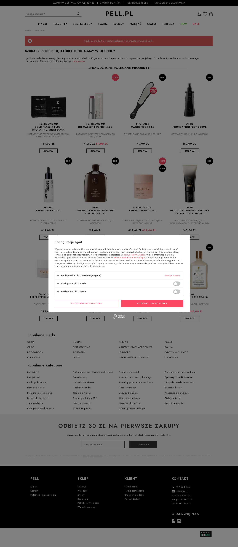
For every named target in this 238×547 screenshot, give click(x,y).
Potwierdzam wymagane (86, 303)
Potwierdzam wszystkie (152, 303)
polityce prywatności (134, 255)
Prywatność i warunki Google (129, 257)
